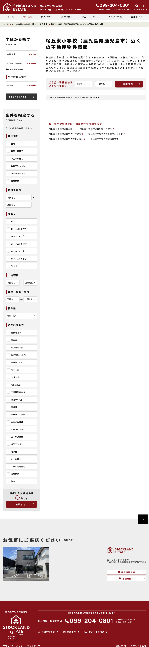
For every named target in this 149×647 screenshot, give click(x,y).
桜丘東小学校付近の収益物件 (106, 139)
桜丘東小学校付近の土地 (62, 129)
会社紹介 (135, 16)
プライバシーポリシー (14, 646)
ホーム (11, 16)
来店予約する (126, 572)
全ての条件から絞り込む (19, 128)
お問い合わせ (46, 632)
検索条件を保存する (18, 97)
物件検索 (27, 16)
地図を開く (126, 578)
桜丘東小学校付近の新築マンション (106, 134)
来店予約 (69, 632)
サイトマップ (33, 646)
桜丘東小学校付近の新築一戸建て (97, 129)
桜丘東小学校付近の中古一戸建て (66, 134)
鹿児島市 (44, 24)
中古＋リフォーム (90, 16)
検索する (20, 504)
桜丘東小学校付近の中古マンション (67, 139)
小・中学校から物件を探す (24, 24)
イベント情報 (115, 16)
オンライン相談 (94, 632)
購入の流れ (46, 16)
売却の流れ (66, 16)
